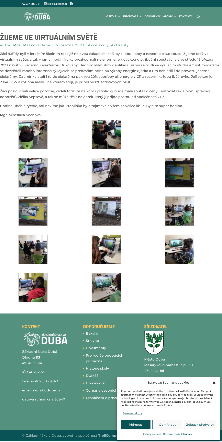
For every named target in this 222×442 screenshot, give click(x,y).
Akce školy (98, 45)
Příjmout (135, 424)
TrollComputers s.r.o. (116, 435)
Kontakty (185, 17)
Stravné (92, 341)
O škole (111, 17)
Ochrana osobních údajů (177, 434)
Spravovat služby (132, 413)
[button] (214, 383)
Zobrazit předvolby (200, 424)
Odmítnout (167, 424)
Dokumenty (153, 17)
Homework (95, 383)
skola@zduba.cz (46, 390)
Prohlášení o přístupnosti (107, 398)
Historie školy (97, 368)
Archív (167, 17)
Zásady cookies (152, 434)
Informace (130, 17)
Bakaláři (93, 333)
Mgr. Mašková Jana (31, 45)
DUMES (92, 376)
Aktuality (120, 45)
